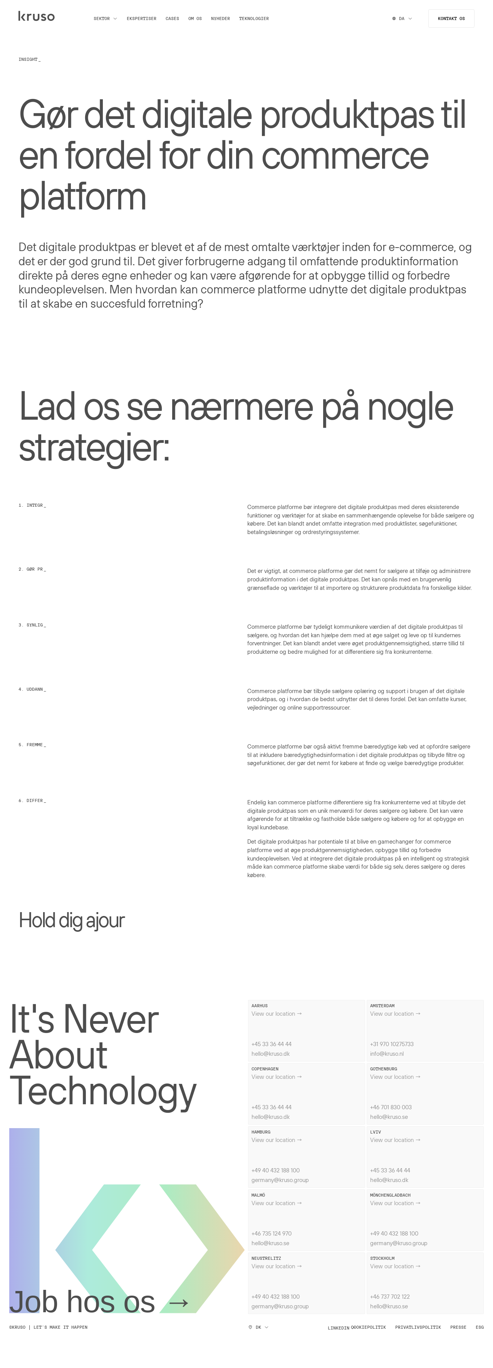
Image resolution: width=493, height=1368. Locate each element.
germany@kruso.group (280, 1180)
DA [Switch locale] (402, 18)
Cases (172, 18)
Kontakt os (451, 18)
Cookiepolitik (368, 1327)
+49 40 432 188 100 (276, 1170)
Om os (195, 18)
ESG (480, 1327)
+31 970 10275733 (392, 1044)
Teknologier (254, 18)
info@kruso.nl (387, 1053)
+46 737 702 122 (390, 1296)
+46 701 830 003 (391, 1107)
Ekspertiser (141, 18)
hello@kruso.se (389, 1116)
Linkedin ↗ (341, 1328)
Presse (458, 1327)
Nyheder (220, 18)
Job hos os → (101, 1301)
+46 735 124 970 (272, 1233)
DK (258, 1327)
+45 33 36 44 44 (272, 1044)
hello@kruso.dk (271, 1053)
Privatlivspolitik (418, 1327)
